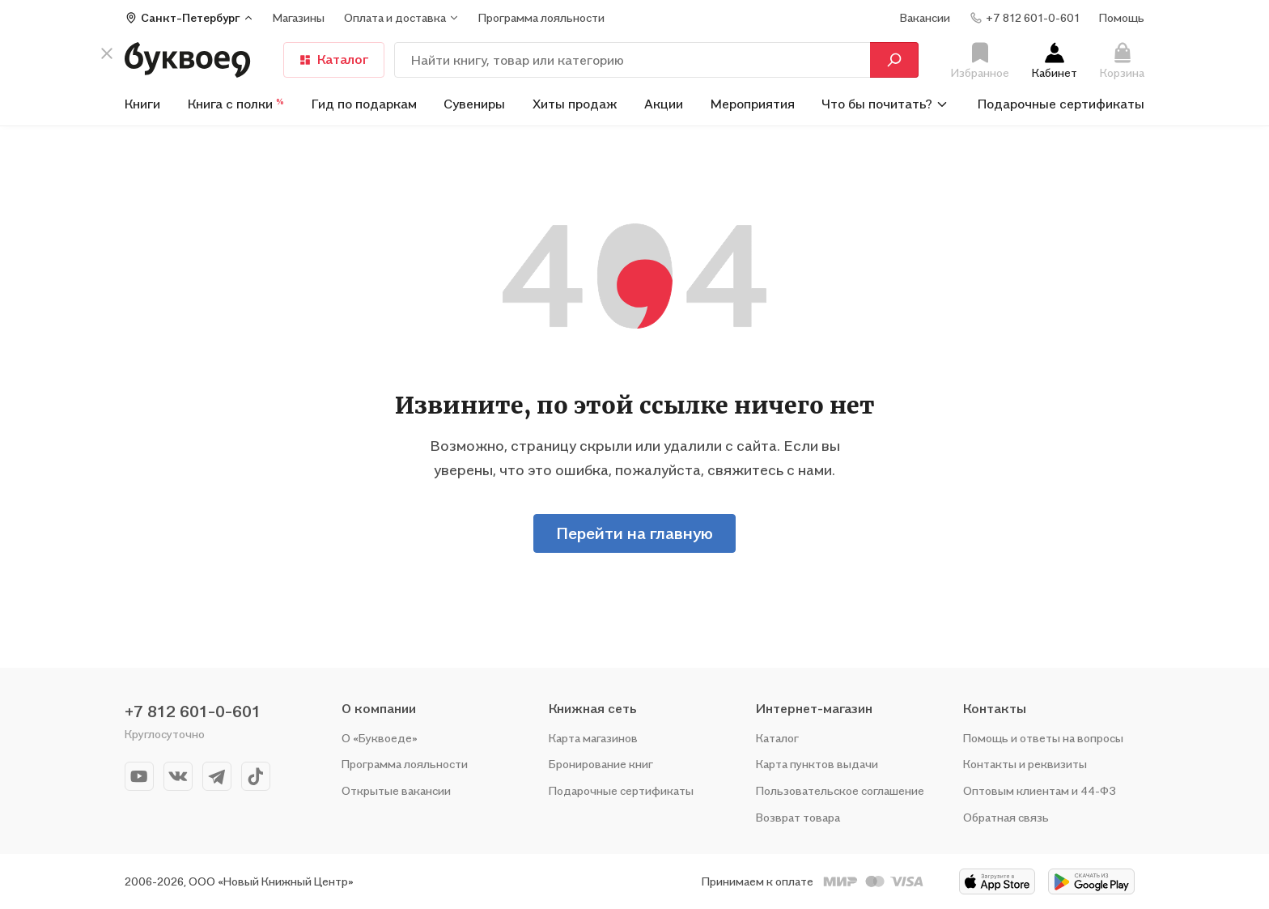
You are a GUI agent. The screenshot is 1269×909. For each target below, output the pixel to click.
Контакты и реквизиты (1025, 764)
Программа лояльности (405, 764)
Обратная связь (1006, 817)
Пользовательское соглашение (840, 790)
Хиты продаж (575, 104)
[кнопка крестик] (106, 53)
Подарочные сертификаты (1061, 104)
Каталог (333, 59)
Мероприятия (753, 104)
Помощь (1121, 17)
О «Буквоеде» (380, 738)
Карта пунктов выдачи (817, 764)
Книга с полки (236, 104)
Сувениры (474, 104)
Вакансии (925, 17)
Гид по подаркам (364, 104)
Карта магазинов (593, 738)
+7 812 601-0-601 (193, 711)
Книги (142, 104)
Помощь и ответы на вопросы (1043, 738)
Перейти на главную (634, 533)
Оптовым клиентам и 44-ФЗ (1039, 790)
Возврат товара (798, 817)
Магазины (299, 17)
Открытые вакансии (396, 790)
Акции (663, 104)
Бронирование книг (601, 764)
